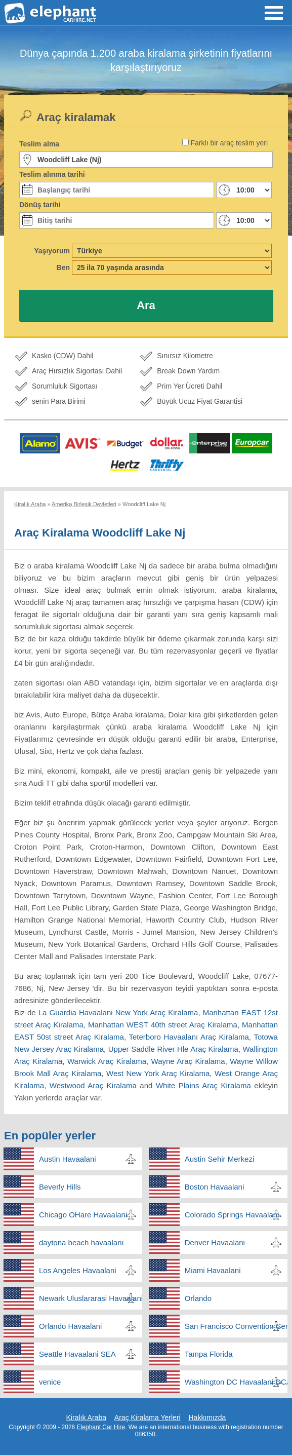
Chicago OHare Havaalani (83, 1214)
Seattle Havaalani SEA (77, 1354)
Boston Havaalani (214, 1186)
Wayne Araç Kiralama (188, 1061)
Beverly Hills (60, 1186)
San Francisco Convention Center (236, 1326)
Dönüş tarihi (40, 205)
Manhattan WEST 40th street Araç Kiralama (162, 1024)
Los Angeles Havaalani (77, 1270)
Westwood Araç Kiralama (93, 1085)
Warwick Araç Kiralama (106, 1061)
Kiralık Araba (86, 1417)
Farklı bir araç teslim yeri (229, 143)
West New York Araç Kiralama (158, 1073)
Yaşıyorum (52, 251)
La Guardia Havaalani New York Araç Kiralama (118, 1012)
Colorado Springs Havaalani (232, 1214)
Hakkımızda (207, 1417)
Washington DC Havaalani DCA (236, 1381)
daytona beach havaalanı (81, 1242)
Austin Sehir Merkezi (220, 1159)
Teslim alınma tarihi (52, 174)
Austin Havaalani (67, 1159)
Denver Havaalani (215, 1242)
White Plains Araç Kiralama (203, 1085)
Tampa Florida (209, 1354)
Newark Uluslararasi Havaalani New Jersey (90, 1298)
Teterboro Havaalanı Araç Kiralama (189, 1036)
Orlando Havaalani (70, 1326)
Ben (63, 267)
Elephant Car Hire (101, 1427)
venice (50, 1381)
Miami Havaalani (213, 1270)
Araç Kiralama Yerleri (147, 1417)
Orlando (198, 1298)
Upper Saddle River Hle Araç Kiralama (173, 1049)
